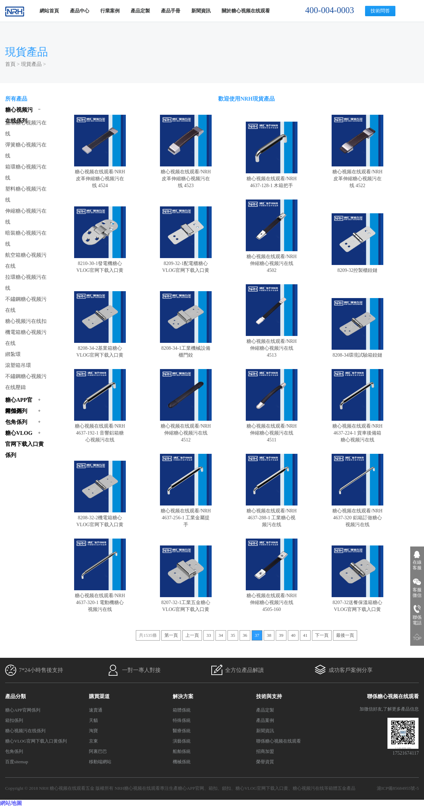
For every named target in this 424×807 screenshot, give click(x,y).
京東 (93, 741)
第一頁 (171, 635)
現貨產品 (31, 64)
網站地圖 (11, 803)
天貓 (93, 720)
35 (233, 635)
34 (221, 635)
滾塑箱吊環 (18, 365)
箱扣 (213, 788)
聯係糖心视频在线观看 (278, 741)
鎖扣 (226, 788)
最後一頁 (345, 635)
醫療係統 (182, 730)
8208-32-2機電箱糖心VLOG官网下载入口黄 (100, 517)
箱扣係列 (14, 720)
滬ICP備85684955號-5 (398, 788)
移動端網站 (100, 761)
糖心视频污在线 (308, 788)
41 (305, 635)
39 (281, 635)
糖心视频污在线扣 (26, 321)
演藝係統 (182, 741)
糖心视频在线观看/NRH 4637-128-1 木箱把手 (271, 178)
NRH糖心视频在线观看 (137, 788)
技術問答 (380, 10)
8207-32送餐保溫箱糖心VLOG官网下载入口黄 (357, 602)
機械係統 (182, 761)
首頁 (10, 64)
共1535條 (148, 635)
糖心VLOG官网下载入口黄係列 (36, 741)
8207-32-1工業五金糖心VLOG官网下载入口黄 (186, 602)
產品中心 (79, 10)
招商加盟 (265, 751)
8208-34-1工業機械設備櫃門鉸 (186, 348)
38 (269, 635)
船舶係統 (182, 751)
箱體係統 (182, 710)
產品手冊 (170, 10)
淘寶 (93, 730)
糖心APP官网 (191, 788)
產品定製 (140, 10)
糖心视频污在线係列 (25, 730)
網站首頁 (49, 10)
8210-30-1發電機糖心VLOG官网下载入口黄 (100, 263)
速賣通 (95, 710)
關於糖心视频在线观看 (246, 10)
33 (208, 635)
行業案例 (110, 10)
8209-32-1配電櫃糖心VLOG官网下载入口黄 (186, 263)
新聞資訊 (201, 10)
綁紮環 (13, 354)
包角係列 (14, 751)
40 (293, 635)
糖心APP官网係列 (22, 710)
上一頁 (192, 635)
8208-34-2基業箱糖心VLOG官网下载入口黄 (100, 348)
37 (257, 635)
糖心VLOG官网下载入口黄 (261, 788)
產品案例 (265, 720)
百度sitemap (16, 761)
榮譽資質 (265, 761)
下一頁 (322, 635)
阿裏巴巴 (98, 751)
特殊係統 (182, 720)
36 (245, 635)
